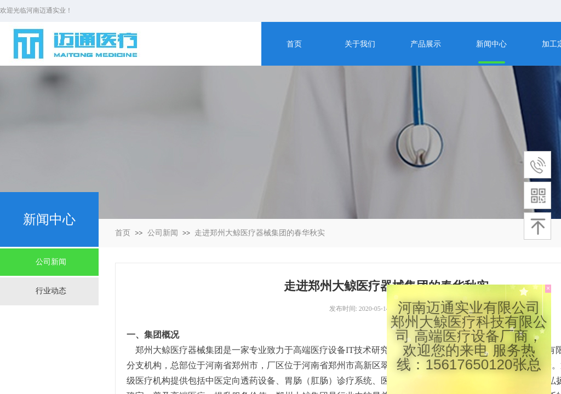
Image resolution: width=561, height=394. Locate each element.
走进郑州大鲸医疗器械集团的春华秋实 (259, 233)
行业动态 (51, 291)
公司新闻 (162, 233)
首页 (122, 233)
